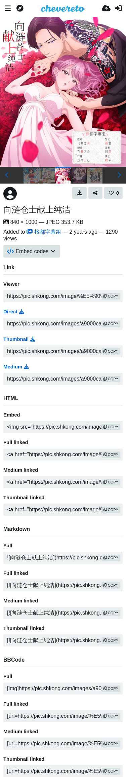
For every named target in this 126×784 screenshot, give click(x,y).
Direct (13, 311)
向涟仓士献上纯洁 (37, 209)
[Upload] (106, 8)
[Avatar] (10, 193)
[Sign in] (118, 8)
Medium (16, 366)
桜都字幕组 (44, 232)
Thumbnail (19, 339)
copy (110, 296)
